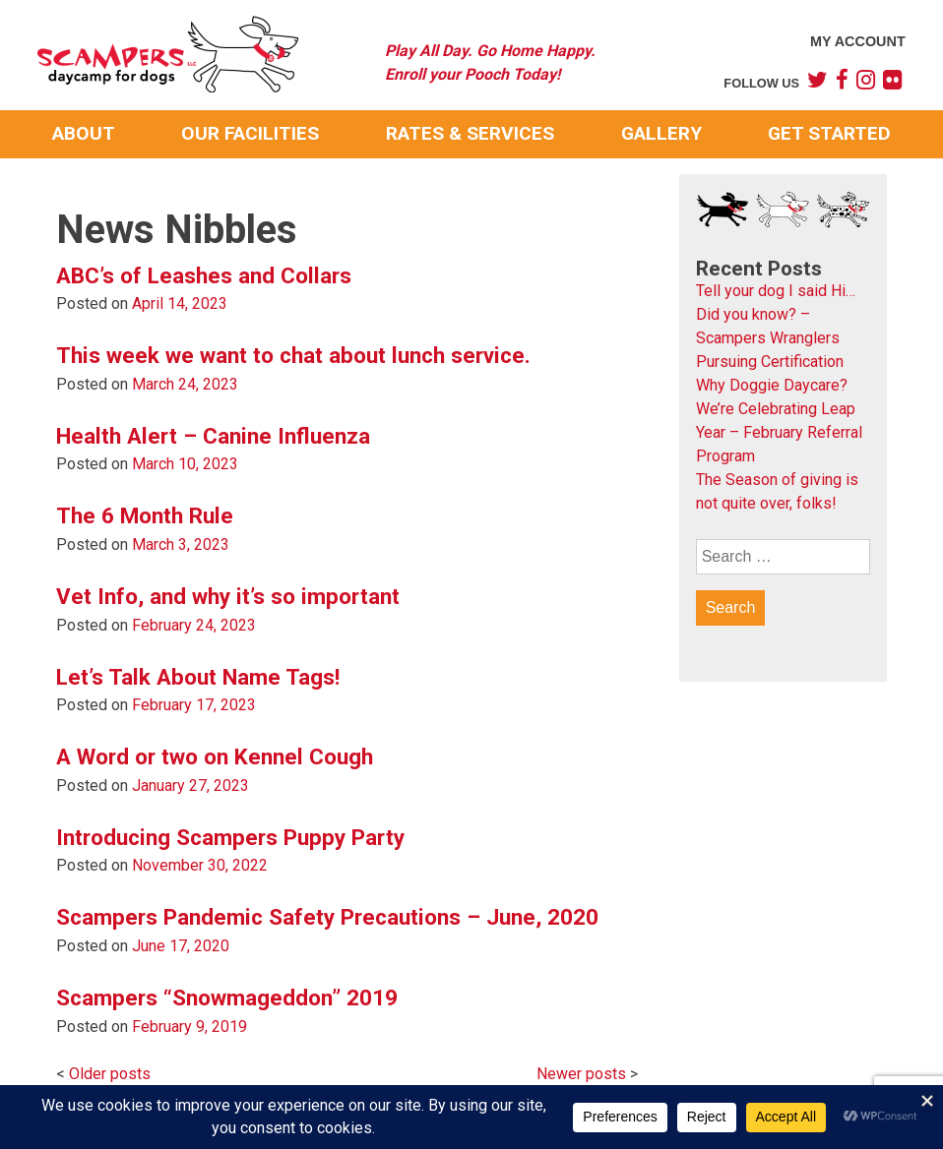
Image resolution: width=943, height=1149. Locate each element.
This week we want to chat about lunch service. (293, 355)
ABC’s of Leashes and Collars (203, 275)
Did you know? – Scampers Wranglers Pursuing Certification (770, 338)
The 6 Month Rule (144, 515)
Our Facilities (250, 133)
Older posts (110, 1073)
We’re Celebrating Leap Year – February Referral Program (779, 432)
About (83, 133)
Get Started (829, 133)
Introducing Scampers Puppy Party (230, 837)
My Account (858, 41)
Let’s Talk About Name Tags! (198, 677)
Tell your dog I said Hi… (775, 290)
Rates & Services (470, 133)
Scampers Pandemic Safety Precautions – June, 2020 (327, 917)
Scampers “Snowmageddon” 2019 (227, 997)
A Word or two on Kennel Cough (214, 756)
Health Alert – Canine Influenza (213, 436)
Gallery (661, 133)
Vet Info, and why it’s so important (228, 596)
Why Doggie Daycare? (772, 385)
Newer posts (581, 1073)
